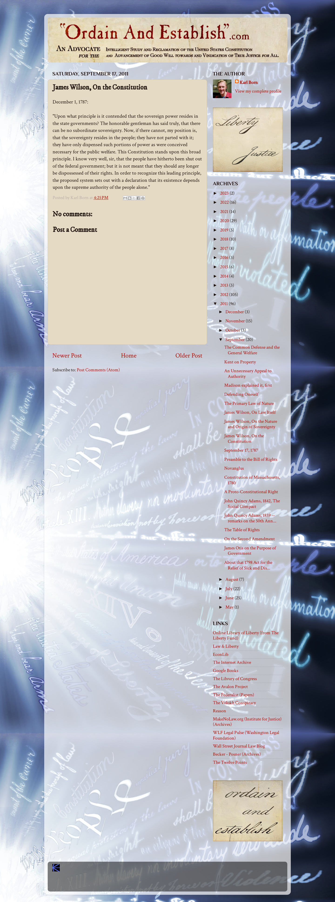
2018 (224, 239)
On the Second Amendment (249, 539)
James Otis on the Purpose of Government (250, 551)
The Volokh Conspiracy (234, 703)
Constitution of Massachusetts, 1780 (252, 480)
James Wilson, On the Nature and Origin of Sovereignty (250, 424)
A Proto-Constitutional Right (251, 492)
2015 (224, 267)
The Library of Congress (235, 679)
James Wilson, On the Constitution (244, 438)
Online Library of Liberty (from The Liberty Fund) (245, 635)
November (235, 321)
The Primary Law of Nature (249, 403)
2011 (224, 304)
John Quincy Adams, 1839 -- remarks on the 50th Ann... (250, 518)
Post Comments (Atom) (98, 370)
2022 (225, 202)
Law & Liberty (226, 646)
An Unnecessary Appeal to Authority (247, 373)
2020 (225, 221)
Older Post (188, 355)
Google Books (225, 671)
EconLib (220, 654)
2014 (224, 276)
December (235, 312)
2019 (224, 230)
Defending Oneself (241, 394)
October (233, 330)
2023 (225, 193)
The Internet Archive (232, 662)
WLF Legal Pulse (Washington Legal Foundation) (246, 735)
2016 (224, 258)
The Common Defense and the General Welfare (252, 350)
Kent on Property (240, 362)
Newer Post (67, 355)
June (229, 598)
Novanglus (234, 468)
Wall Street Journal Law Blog (239, 746)
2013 (224, 285)
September (235, 340)
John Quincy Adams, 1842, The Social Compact (252, 504)
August (232, 579)
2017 (224, 248)
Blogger (178, 883)
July (229, 589)
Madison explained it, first (248, 385)
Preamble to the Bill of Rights (250, 459)
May (229, 607)
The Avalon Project (230, 687)
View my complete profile (258, 91)
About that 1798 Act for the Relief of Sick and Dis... (248, 565)
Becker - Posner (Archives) (237, 754)
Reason (219, 711)
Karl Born (249, 82)
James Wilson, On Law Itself (250, 412)
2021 (224, 212)
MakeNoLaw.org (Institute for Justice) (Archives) (247, 722)
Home (129, 355)
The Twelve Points (230, 762)
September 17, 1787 (241, 450)
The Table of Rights (242, 530)
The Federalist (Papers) (233, 695)
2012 (224, 295)
